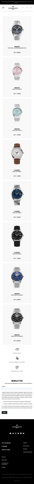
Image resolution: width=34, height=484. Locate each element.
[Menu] (3, 8)
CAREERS (3, 467)
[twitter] (13, 433)
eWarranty (4, 457)
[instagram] (15, 433)
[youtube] (23, 433)
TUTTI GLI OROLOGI (6, 443)
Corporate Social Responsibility (5, 464)
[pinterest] (18, 433)
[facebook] (10, 433)
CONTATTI (25, 442)
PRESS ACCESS (26, 446)
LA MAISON (4, 446)
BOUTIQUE (25, 449)
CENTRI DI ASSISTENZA (27, 452)
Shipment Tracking (6, 449)
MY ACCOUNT (4, 460)
